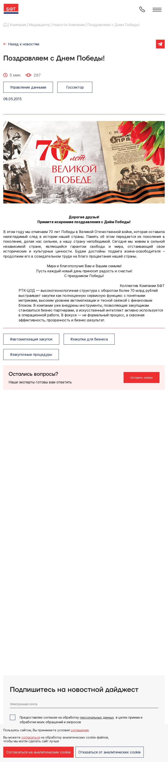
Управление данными (28, 87)
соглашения (80, 730)
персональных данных (97, 717)
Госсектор (75, 87)
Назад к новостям (23, 44)
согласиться (30, 737)
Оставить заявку (141, 377)
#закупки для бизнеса (89, 339)
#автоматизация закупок (31, 339)
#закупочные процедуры (31, 354)
